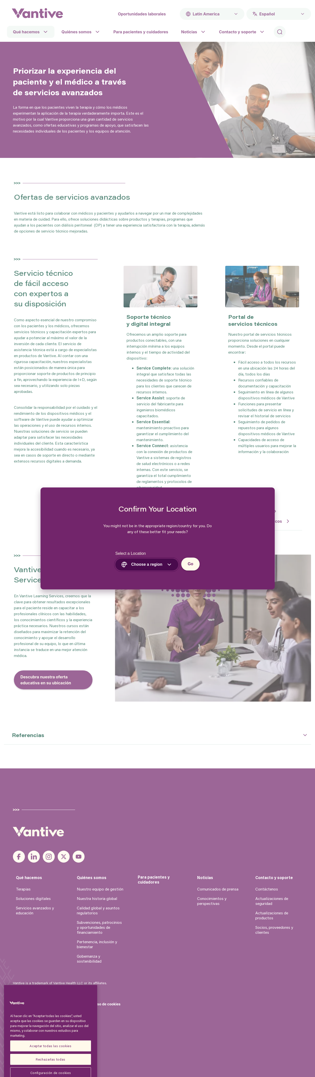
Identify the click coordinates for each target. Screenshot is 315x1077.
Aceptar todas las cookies (50, 1067)
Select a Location (130, 553)
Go (190, 564)
